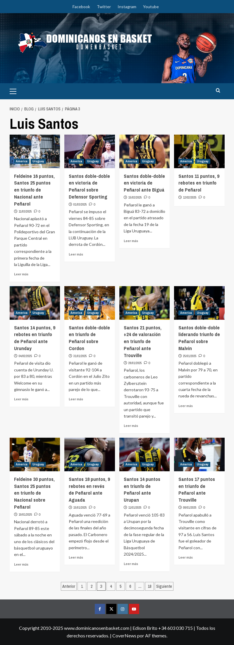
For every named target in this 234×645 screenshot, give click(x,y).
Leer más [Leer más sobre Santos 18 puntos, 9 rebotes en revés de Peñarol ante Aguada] (76, 557)
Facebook (81, 6)
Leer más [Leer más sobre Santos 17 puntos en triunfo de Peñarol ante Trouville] (185, 557)
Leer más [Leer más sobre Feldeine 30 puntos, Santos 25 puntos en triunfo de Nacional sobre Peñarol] (21, 564)
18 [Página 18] (149, 586)
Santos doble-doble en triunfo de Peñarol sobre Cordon (89, 338)
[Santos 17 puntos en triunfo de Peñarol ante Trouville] (199, 454)
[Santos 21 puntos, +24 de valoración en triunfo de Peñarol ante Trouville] (144, 303)
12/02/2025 (190, 197)
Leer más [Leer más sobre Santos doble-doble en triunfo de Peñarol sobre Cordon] (76, 399)
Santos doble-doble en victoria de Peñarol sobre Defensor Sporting (89, 186)
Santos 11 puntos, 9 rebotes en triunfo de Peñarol (198, 183)
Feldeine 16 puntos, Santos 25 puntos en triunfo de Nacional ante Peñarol (34, 190)
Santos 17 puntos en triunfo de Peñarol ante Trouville (196, 489)
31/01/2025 (80, 356)
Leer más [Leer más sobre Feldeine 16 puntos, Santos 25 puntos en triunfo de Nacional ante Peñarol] (21, 274)
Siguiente (164, 586)
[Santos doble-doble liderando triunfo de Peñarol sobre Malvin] (199, 303)
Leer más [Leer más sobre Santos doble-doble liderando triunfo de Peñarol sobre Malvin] (185, 406)
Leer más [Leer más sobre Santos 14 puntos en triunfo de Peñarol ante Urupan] (131, 563)
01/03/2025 (80, 204)
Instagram (127, 6)
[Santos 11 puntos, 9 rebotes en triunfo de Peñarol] (199, 151)
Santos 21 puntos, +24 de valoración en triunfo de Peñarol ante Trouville (142, 341)
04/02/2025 (25, 356)
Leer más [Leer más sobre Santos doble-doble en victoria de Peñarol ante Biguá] (131, 241)
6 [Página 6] (130, 586)
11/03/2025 (25, 211)
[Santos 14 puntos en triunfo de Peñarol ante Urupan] (144, 454)
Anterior (68, 586)
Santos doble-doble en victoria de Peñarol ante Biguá (144, 183)
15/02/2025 (135, 197)
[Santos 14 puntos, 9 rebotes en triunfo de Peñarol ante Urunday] (35, 303)
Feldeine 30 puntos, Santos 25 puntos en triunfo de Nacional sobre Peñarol (34, 493)
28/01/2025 (135, 363)
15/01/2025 (80, 507)
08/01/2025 (190, 507)
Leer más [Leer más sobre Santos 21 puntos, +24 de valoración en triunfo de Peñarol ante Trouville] (131, 425)
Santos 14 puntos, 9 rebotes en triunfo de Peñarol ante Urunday (34, 338)
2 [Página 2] (91, 586)
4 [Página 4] (111, 586)
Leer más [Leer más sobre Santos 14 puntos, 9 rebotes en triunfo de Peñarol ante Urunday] (21, 399)
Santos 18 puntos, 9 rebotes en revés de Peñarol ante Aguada (89, 489)
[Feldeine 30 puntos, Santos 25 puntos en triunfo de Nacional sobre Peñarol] (35, 454)
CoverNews (124, 635)
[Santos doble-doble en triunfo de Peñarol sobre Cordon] (89, 303)
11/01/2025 (135, 507)
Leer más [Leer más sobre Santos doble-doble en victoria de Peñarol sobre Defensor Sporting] (76, 254)
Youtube (151, 6)
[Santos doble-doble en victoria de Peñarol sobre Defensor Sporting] (89, 151)
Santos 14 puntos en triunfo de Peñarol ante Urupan (142, 489)
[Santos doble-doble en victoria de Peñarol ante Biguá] (144, 151)
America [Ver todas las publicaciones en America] (21, 161)
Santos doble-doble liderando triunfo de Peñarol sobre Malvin (199, 338)
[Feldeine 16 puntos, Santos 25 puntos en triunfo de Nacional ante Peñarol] (35, 151)
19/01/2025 (25, 514)
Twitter (104, 6)
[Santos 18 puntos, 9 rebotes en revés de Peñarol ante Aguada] (89, 454)
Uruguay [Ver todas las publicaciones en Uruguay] (38, 161)
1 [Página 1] (82, 586)
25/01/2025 (190, 356)
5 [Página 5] (120, 586)
